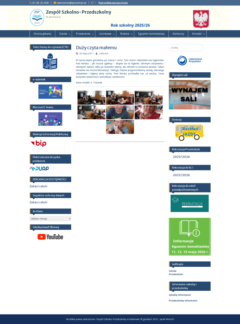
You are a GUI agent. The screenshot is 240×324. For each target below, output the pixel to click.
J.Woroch (103, 53)
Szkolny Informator (180, 294)
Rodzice (124, 33)
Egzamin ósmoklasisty (151, 33)
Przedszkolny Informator (183, 300)
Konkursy (178, 33)
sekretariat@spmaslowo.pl (71, 2)
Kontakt (197, 33)
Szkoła (63, 33)
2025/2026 (181, 157)
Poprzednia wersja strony (113, 2)
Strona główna (42, 33)
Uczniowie (105, 33)
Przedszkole (83, 33)
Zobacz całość (38, 186)
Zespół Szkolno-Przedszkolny (78, 12)
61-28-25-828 (40, 2)
